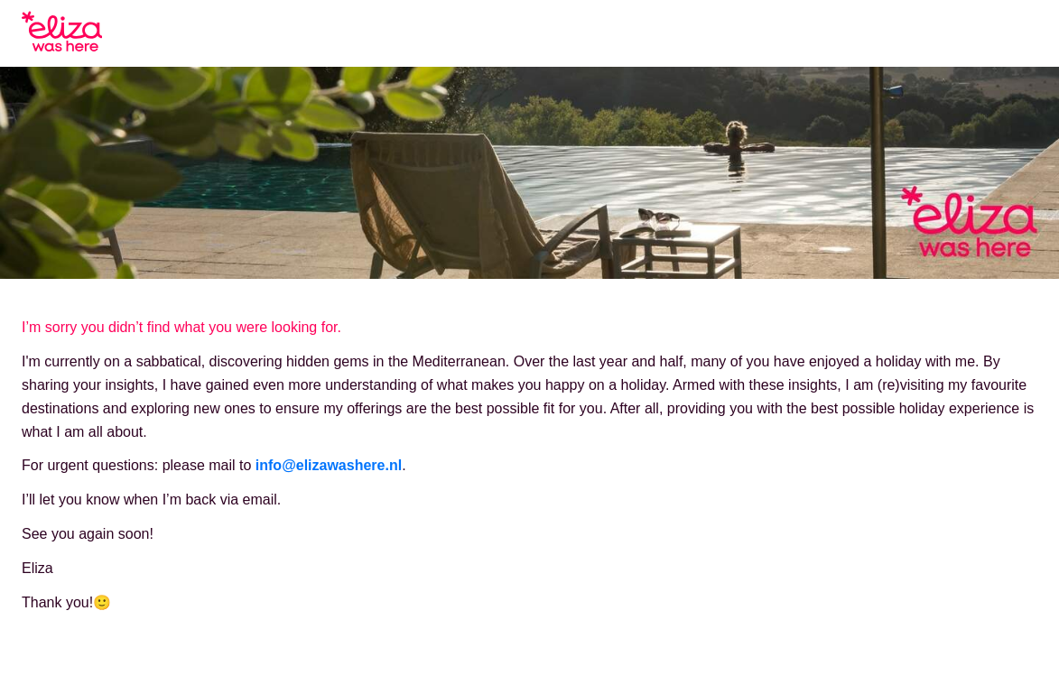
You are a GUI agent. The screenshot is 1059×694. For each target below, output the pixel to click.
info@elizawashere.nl (328, 465)
